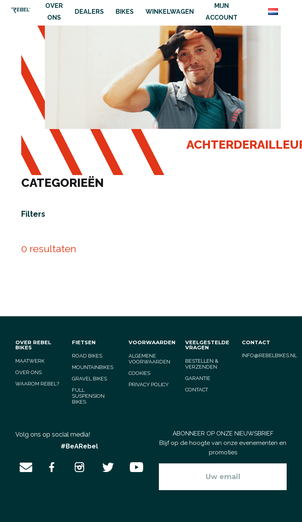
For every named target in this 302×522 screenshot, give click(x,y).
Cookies (139, 373)
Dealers (89, 11)
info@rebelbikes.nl (269, 355)
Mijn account (222, 11)
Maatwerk (29, 361)
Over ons (54, 11)
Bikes (125, 11)
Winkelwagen (169, 11)
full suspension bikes (88, 396)
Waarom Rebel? (37, 384)
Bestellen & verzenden (201, 364)
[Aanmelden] (223, 476)
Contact (196, 390)
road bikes (87, 356)
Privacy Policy (149, 384)
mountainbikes (92, 367)
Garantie (197, 378)
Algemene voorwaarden (149, 359)
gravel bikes (89, 379)
